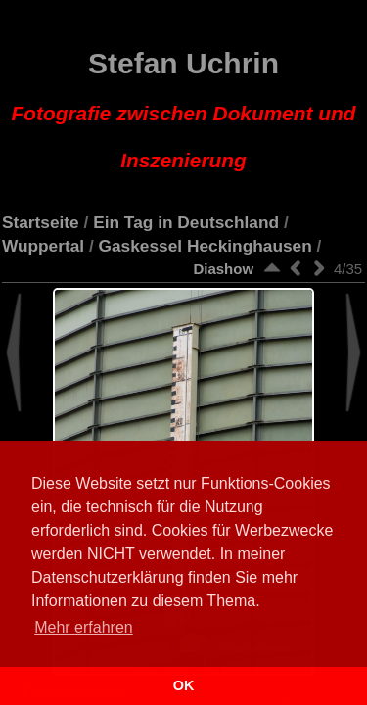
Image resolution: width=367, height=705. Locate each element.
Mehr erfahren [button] (83, 627)
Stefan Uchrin (184, 109)
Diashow (223, 268)
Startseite (40, 222)
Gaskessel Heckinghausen (205, 246)
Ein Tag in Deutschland (186, 222)
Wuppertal (43, 246)
